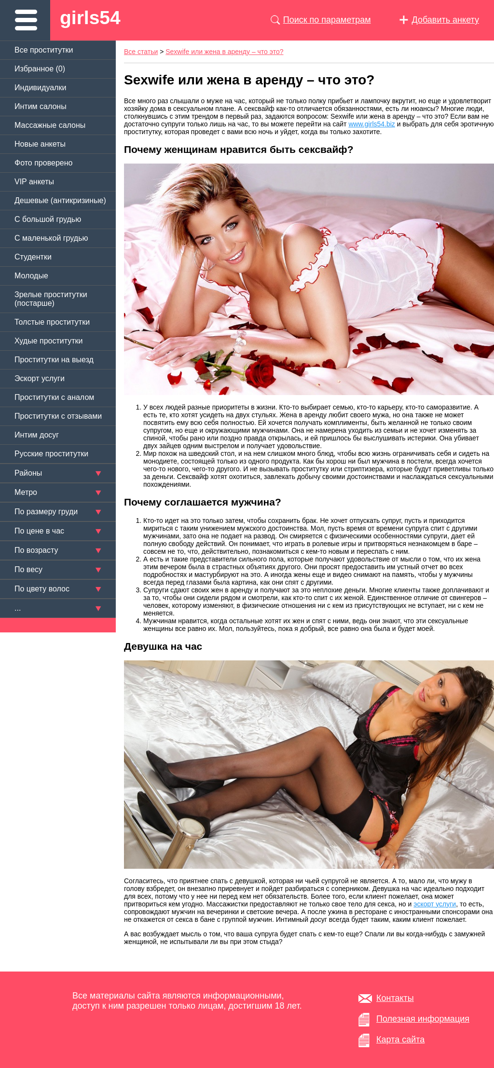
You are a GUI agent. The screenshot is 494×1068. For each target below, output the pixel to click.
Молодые (31, 276)
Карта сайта (400, 1039)
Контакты (395, 998)
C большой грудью (47, 219)
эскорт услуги (434, 904)
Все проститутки (43, 50)
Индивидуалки (40, 87)
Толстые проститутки (52, 322)
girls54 (90, 17)
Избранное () (39, 69)
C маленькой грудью (51, 238)
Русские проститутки (51, 454)
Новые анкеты (40, 144)
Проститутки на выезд (54, 360)
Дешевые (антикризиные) (60, 200)
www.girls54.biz (371, 124)
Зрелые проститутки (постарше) (50, 298)
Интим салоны (40, 106)
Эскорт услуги (39, 378)
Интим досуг (36, 435)
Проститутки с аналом (54, 397)
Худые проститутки (48, 341)
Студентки (33, 257)
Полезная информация (422, 1019)
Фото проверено (43, 163)
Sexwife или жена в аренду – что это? (224, 51)
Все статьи (141, 51)
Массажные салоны (49, 125)
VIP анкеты (34, 182)
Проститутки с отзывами (58, 416)
